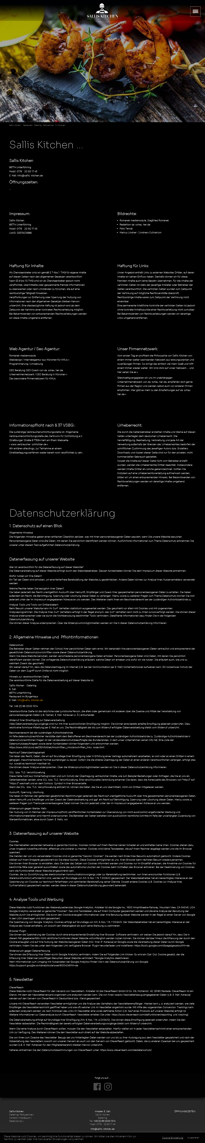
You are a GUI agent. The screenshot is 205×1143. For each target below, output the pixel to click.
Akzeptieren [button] (193, 1137)
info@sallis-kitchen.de (30, 175)
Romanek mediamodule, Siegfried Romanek (144, 220)
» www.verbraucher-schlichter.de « (28, 444)
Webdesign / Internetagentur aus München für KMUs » (39, 359)
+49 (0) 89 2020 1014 (104, 1121)
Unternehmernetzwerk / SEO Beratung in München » (38, 374)
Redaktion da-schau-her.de (135, 224)
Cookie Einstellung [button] (172, 1137)
